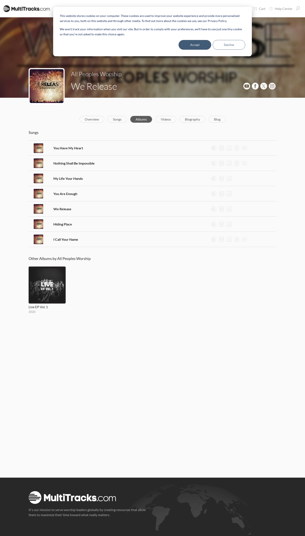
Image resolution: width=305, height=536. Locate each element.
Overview (92, 119)
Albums (141, 119)
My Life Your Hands (68, 178)
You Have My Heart (68, 148)
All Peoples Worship (96, 73)
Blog (217, 119)
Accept (195, 45)
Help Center (281, 9)
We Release (62, 209)
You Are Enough (65, 194)
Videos (166, 119)
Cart (259, 9)
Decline (229, 45)
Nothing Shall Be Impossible (74, 163)
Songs (117, 119)
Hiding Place (62, 224)
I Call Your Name (65, 239)
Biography (192, 119)
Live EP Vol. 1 (38, 307)
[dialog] (152, 31)
